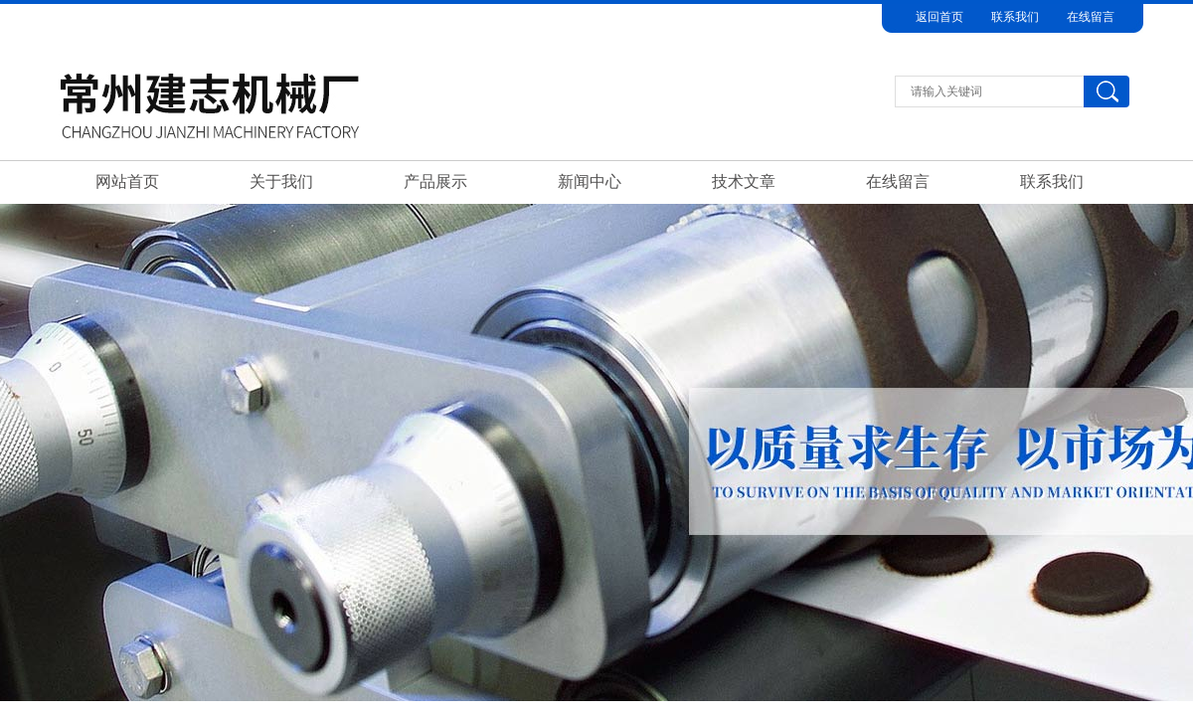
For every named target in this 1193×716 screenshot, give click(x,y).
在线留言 (1090, 17)
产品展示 (435, 181)
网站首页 (127, 181)
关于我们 (281, 181)
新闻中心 (589, 181)
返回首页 (939, 17)
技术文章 (743, 181)
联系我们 (1015, 17)
